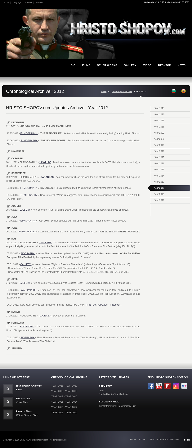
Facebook (151, 386)
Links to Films (24, 411)
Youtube (159, 386)
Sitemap (39, 3)
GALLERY (25, 209)
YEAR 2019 (57, 391)
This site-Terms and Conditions (164, 439)
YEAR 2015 (57, 402)
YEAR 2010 (71, 412)
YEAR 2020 (71, 385)
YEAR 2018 (71, 391)
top (188, 440)
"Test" (102, 390)
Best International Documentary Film (117, 406)
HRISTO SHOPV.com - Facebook (103, 304)
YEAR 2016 (71, 396)
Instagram (176, 386)
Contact (28, 3)
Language (17, 3)
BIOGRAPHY (28, 253)
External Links (24, 398)
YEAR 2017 (57, 396)
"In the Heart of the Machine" (113, 394)
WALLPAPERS (29, 290)
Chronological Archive (122, 91)
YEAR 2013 (57, 407)
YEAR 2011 (57, 412)
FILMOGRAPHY (29, 133)
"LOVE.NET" (45, 242)
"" (47, 177)
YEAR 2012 (71, 407)
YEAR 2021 (57, 385)
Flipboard (167, 386)
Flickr (184, 386)
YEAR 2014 (71, 402)
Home (6, 3)
